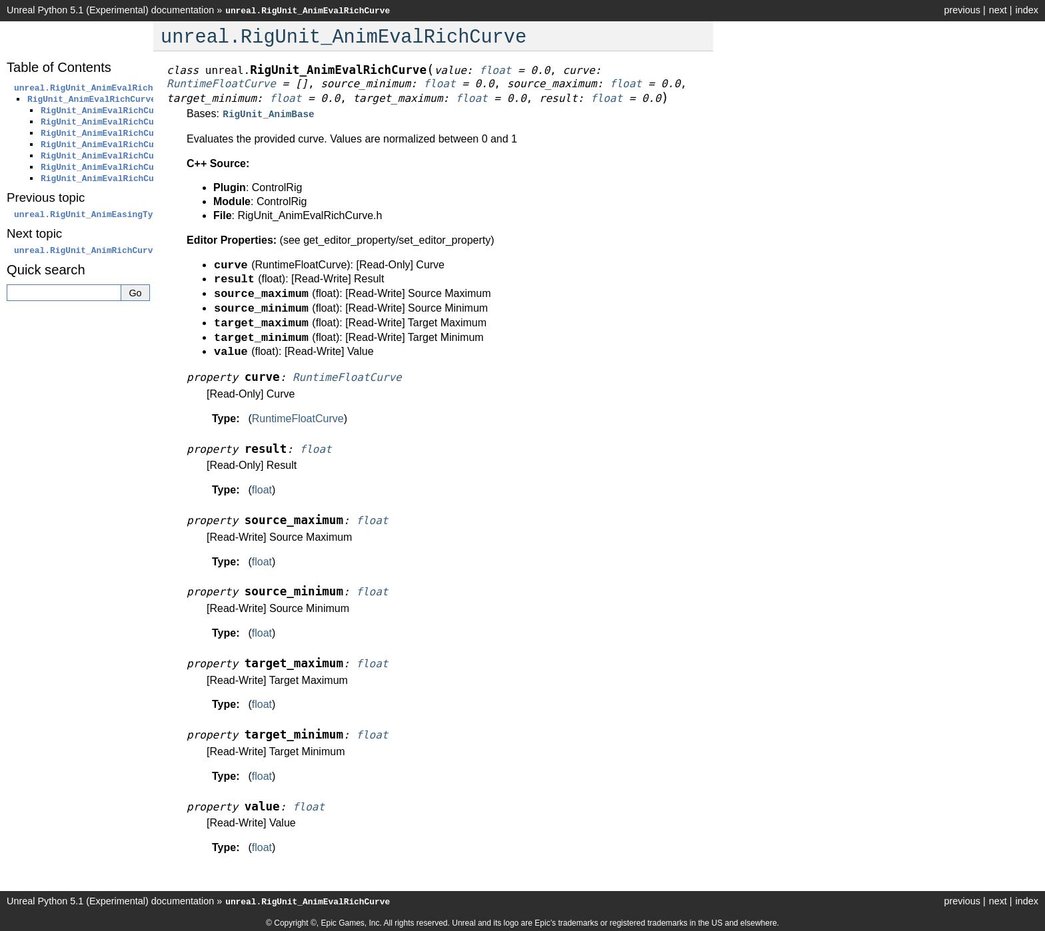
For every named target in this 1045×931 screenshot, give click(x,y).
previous (962, 10)
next (998, 10)
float (262, 488)
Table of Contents (59, 67)
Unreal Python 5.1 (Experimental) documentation (110, 10)
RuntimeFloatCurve (298, 417)
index (1027, 10)
